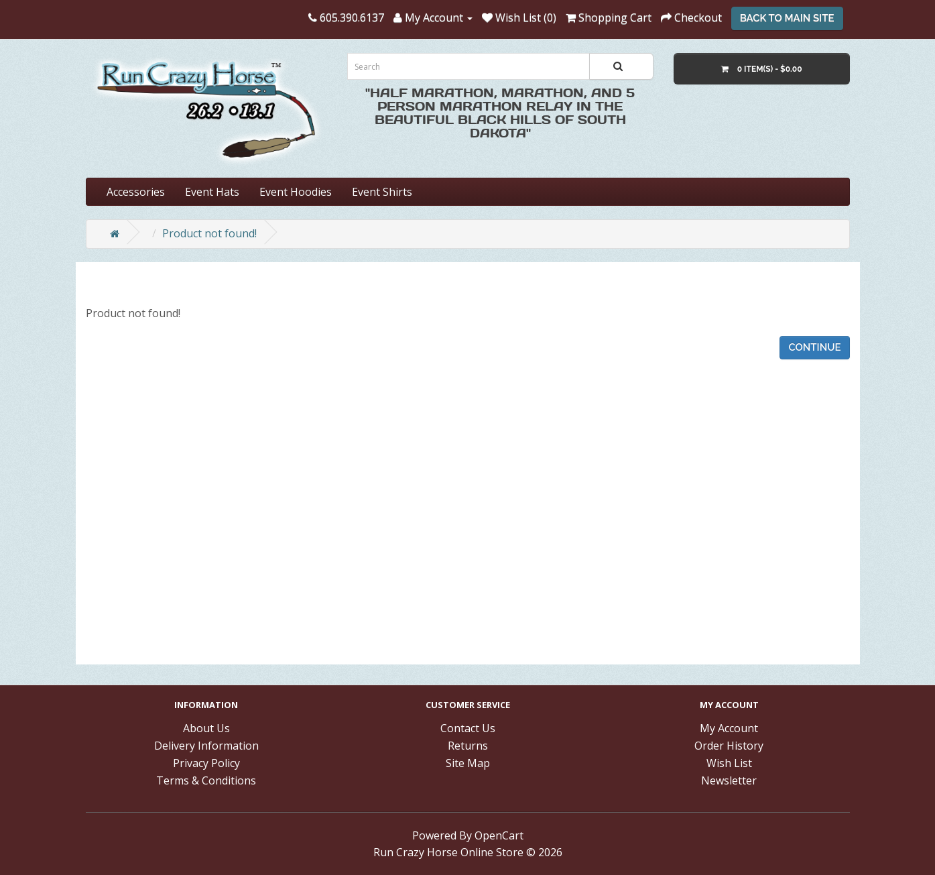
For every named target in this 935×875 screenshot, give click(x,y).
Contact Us (467, 728)
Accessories (136, 191)
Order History (728, 745)
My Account (729, 728)
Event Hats (212, 191)
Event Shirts (382, 191)
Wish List (729, 763)
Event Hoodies (295, 191)
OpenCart (499, 835)
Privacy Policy (206, 763)
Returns (468, 745)
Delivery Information (206, 745)
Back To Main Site (787, 18)
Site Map (468, 763)
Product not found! (209, 233)
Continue (814, 347)
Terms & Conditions (206, 780)
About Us (206, 728)
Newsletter (729, 780)
